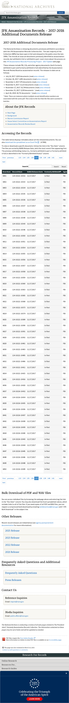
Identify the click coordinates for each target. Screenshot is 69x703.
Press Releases (13, 580)
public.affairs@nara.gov (19, 616)
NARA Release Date (35, 172)
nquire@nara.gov (17, 602)
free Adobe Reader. (27, 638)
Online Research (9, 661)
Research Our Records (14, 22)
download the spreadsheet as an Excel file (21, 142)
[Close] (66, 673)
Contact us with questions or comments (15, 650)
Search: (25, 166)
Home (4, 22)
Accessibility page (55, 640)
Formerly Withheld (52, 172)
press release (39, 76)
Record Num (17, 172)
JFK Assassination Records (33, 22)
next (61, 157)
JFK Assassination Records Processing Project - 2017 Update (29, 61)
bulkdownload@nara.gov (49, 507)
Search (61, 13)
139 (44, 157)
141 (53, 157)
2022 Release (12, 545)
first (4, 157)
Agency (66, 172)
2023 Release (12, 537)
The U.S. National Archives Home (28, 5)
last (3, 162)
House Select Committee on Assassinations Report (27, 121)
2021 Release (12, 552)
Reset (64, 167)
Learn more (34, 699)
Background (12, 116)
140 (48, 157)
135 (28, 157)
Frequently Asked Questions (21, 573)
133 (19, 157)
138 (40, 157)
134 (24, 157)
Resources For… (9, 665)
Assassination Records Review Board (21, 124)
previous (10, 157)
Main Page (11, 113)
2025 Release (12, 530)
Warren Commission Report (18, 118)
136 (32, 157)
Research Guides (9, 669)
